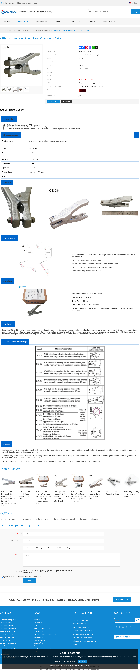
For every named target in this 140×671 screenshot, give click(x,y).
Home (4, 30)
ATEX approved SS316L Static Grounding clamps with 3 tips (25, 495)
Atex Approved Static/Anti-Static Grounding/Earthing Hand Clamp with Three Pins (78, 496)
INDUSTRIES (39, 21)
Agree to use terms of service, (21, 576)
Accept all (82, 661)
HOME (5, 21)
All (10, 30)
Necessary (54, 665)
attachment (27, 573)
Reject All (57, 661)
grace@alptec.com (84, 627)
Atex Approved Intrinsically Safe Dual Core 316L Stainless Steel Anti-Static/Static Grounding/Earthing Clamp (8, 498)
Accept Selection (69, 661)
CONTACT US (107, 21)
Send (29, 581)
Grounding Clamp (41, 30)
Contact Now (53, 101)
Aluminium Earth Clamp (69, 519)
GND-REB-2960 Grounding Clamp (112, 492)
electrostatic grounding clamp (31, 519)
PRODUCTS (21, 21)
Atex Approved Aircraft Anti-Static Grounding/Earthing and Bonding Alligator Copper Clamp (43, 497)
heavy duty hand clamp (89, 519)
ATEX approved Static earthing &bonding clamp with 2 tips (95, 495)
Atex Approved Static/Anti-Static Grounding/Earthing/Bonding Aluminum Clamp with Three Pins (61, 496)
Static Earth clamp (51, 519)
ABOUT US (75, 21)
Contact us (121, 599)
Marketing (85, 665)
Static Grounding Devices (23, 30)
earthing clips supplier (9, 519)
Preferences (75, 665)
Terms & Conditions (33, 576)
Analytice (65, 665)
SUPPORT (57, 21)
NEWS (90, 21)
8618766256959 (86, 630)
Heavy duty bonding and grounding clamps (131, 493)
